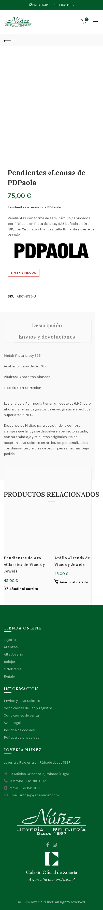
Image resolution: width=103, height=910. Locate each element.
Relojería (11, 662)
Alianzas (11, 647)
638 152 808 (63, 5)
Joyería (10, 640)
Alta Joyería (13, 654)
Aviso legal (12, 723)
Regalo (9, 676)
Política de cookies (19, 730)
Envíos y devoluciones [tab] (47, 336)
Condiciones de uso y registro (28, 708)
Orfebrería (12, 669)
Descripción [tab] (47, 325)
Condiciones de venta (21, 715)
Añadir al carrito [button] (23, 589)
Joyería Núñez (42, 902)
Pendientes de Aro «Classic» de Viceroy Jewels (24, 565)
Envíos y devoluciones (22, 701)
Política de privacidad (21, 737)
